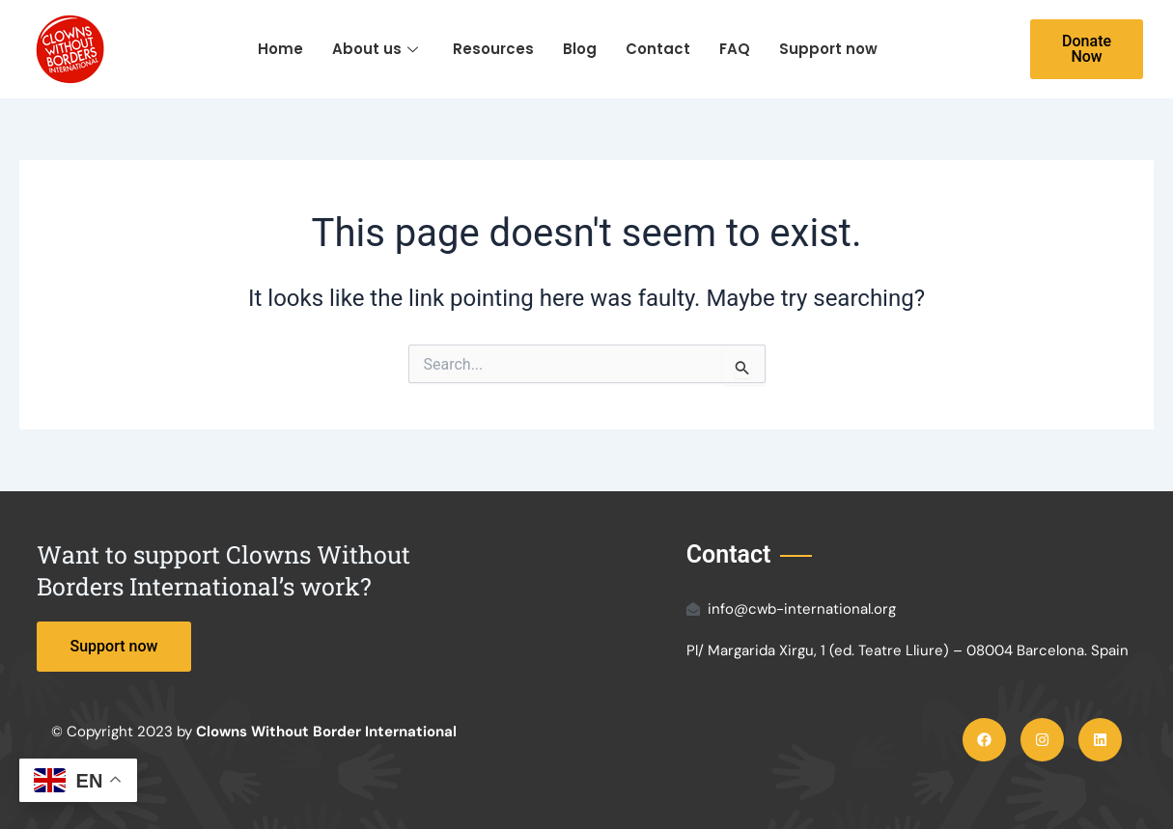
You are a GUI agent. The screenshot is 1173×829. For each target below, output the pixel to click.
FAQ (734, 49)
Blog (580, 49)
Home (280, 49)
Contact (658, 49)
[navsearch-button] (973, 49)
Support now (828, 49)
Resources (493, 49)
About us (375, 49)
